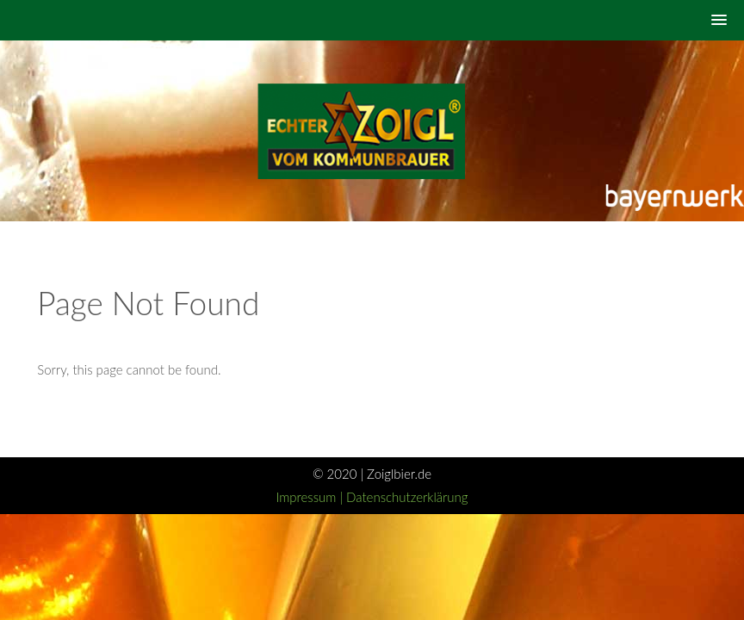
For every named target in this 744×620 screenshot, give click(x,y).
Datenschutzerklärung (407, 497)
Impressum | (311, 497)
